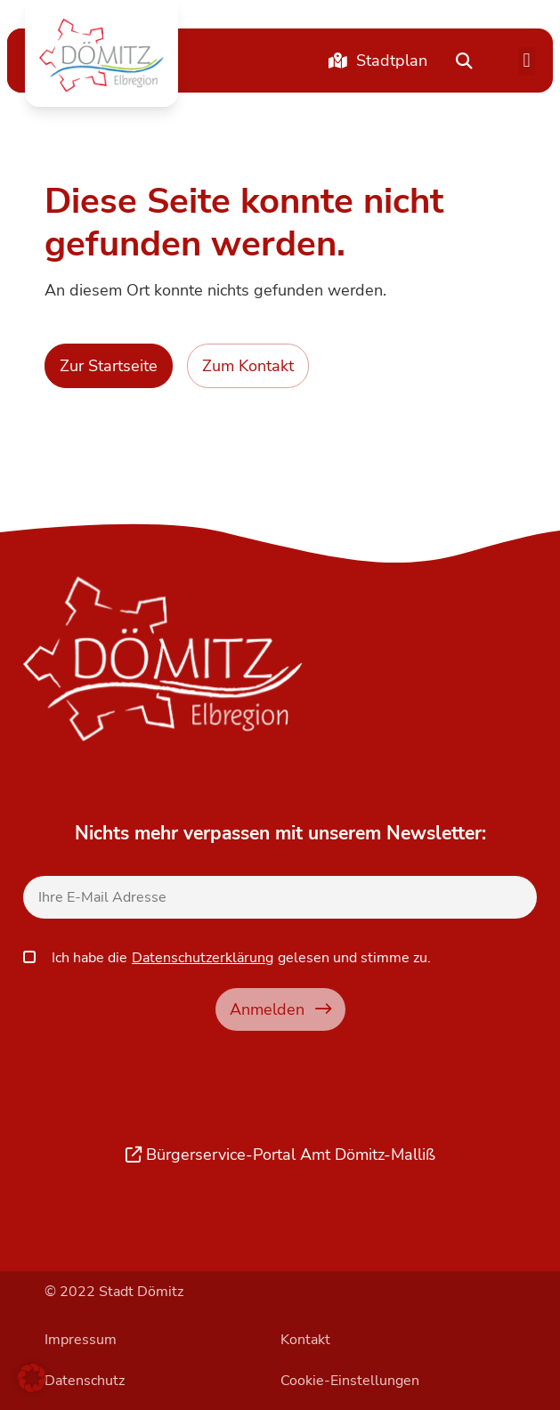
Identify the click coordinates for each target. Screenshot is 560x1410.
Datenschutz (85, 1380)
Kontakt (305, 1339)
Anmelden (280, 1009)
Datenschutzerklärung (202, 958)
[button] (101, 55)
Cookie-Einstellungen (349, 1380)
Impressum (81, 1339)
